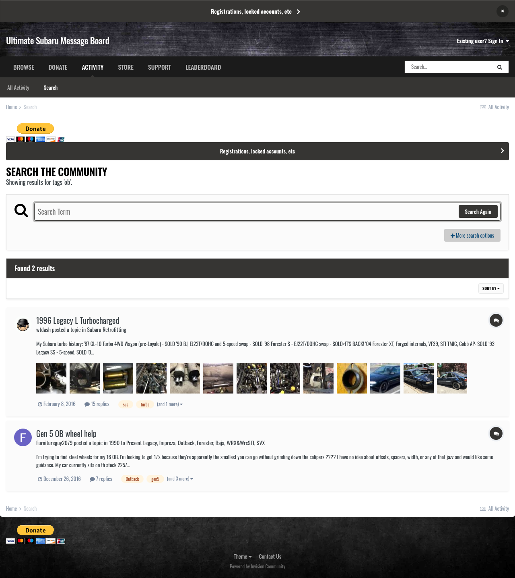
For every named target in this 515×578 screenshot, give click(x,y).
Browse (23, 67)
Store (126, 67)
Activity (92, 69)
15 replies (96, 404)
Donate (58, 67)
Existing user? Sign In (483, 41)
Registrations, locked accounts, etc (251, 11)
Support (159, 67)
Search (51, 87)
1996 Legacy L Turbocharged (77, 320)
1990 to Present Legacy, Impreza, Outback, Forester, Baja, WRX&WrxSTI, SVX (187, 442)
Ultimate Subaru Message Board (57, 40)
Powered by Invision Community (257, 566)
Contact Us (270, 556)
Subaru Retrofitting (106, 329)
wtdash (43, 329)
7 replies (101, 478)
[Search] (448, 67)
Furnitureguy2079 (54, 442)
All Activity (18, 87)
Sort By (491, 288)
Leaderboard (203, 67)
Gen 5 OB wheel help (66, 433)
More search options (472, 235)
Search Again (478, 211)
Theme (243, 556)
